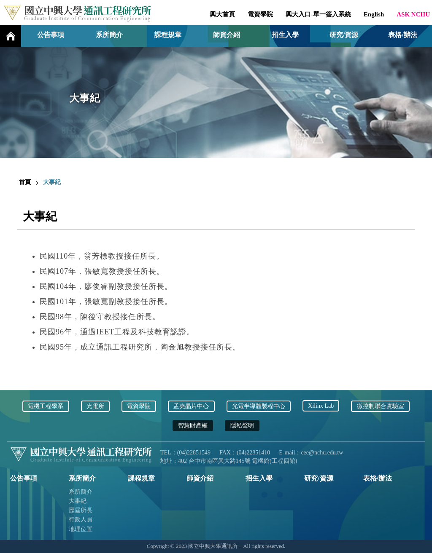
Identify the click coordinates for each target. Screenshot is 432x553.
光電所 (95, 406)
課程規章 (167, 34)
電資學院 (260, 14)
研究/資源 (343, 34)
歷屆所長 (80, 510)
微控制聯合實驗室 (380, 406)
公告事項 (50, 34)
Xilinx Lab (321, 406)
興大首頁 (222, 14)
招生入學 (285, 34)
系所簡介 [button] (109, 34)
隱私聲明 (242, 425)
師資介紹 (226, 34)
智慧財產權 (193, 425)
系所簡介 (80, 492)
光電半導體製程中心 (258, 406)
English (374, 14)
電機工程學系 (45, 406)
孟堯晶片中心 (191, 406)
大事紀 (77, 501)
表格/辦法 (402, 34)
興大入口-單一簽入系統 (318, 14)
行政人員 (80, 519)
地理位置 (80, 529)
